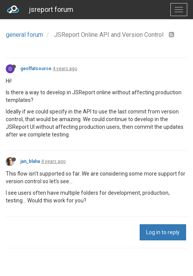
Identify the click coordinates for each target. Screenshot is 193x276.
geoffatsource (35, 68)
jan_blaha (30, 161)
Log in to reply (163, 232)
